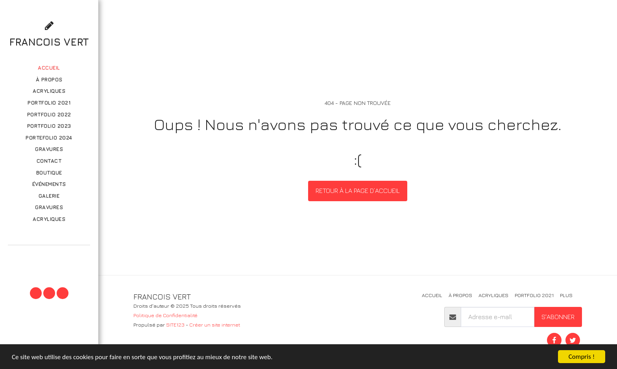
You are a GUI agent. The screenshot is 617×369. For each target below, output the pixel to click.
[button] (48, 256)
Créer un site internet (214, 324)
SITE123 (175, 324)
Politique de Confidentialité (165, 315)
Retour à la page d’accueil (358, 191)
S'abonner (558, 317)
